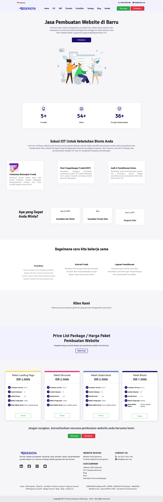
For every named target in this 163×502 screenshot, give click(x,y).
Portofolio (80, 8)
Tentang (90, 8)
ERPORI (110, 486)
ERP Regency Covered (34, 489)
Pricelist (69, 8)
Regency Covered (72, 486)
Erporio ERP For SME (108, 489)
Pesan (23, 415)
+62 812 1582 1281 (124, 3)
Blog (99, 8)
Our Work (47, 486)
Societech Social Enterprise (126, 489)
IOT (54, 8)
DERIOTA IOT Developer (122, 486)
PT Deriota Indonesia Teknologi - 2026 (78, 499)
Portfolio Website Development (95, 459)
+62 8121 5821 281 (124, 457)
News (58, 489)
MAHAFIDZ (135, 486)
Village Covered (48, 489)
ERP (60, 8)
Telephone (137, 8)
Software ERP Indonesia (92, 467)
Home (46, 8)
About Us (39, 486)
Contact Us (70, 489)
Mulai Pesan (81, 351)
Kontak (107, 8)
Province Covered (58, 486)
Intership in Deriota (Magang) (94, 478)
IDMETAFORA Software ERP (96, 486)
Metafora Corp (94, 489)
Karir (85, 476)
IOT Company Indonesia (92, 470)
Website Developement (92, 457)
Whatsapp (123, 8)
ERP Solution (30, 486)
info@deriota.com (138, 3)
